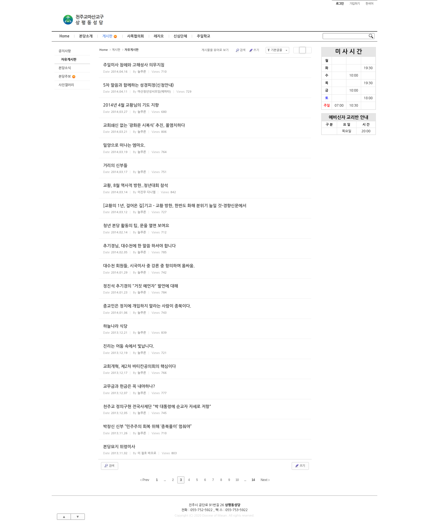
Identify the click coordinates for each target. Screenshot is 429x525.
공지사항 (65, 51)
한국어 (369, 3)
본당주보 (67, 77)
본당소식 (65, 68)
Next (265, 480)
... (165, 480)
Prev (144, 480)
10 (237, 480)
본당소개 (85, 36)
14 (253, 480)
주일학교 (203, 36)
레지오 (159, 36)
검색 (240, 50)
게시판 (109, 36)
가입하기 (354, 3)
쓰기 (254, 50)
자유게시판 (68, 59)
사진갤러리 (66, 85)
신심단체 (180, 36)
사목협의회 (135, 36)
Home (64, 36)
